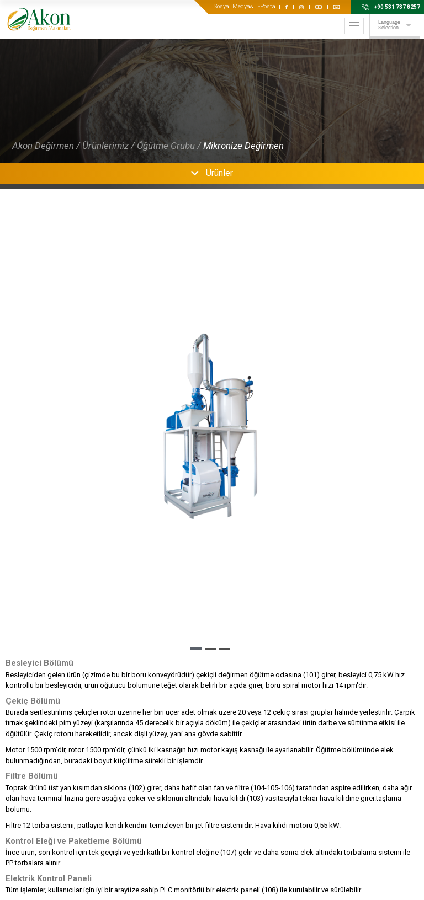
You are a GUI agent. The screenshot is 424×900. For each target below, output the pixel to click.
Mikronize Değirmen (243, 145)
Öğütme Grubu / (169, 145)
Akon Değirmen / (46, 145)
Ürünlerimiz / (108, 145)
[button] (196, 648)
